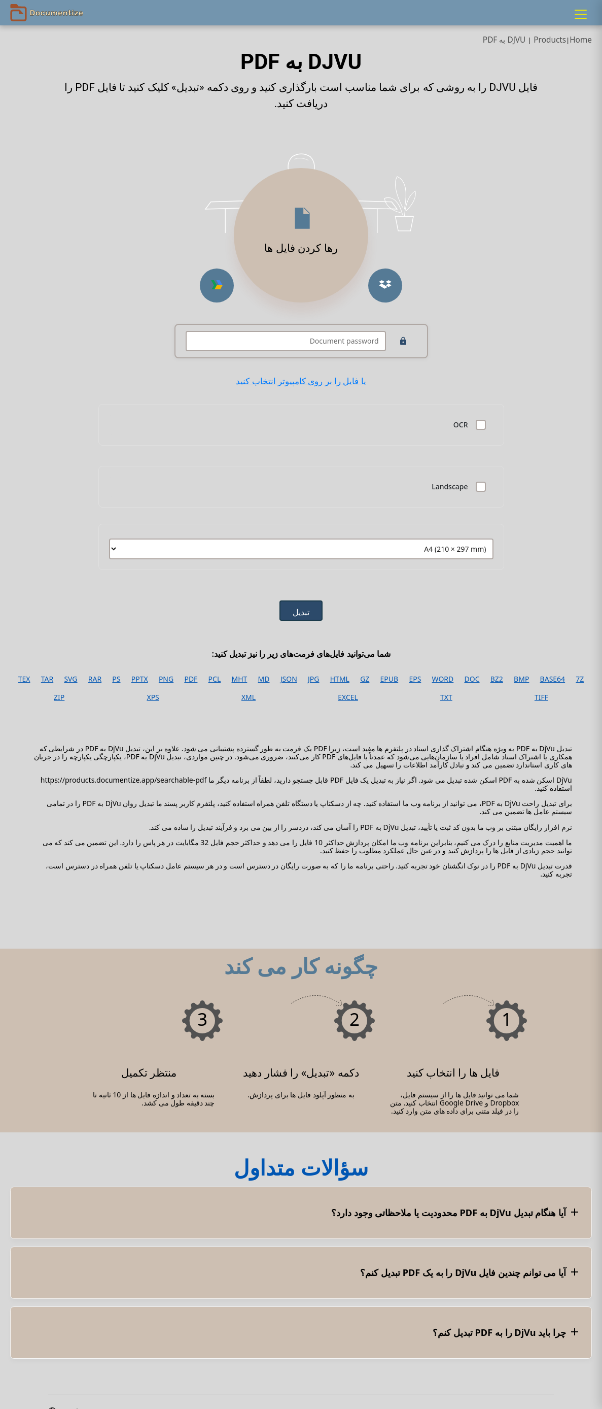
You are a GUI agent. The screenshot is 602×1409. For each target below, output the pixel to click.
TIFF (541, 697)
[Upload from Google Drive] (217, 286)
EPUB (389, 679)
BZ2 (496, 679)
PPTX (139, 679)
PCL (214, 679)
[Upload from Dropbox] (385, 286)
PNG (166, 679)
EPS (415, 679)
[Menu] (581, 14)
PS (116, 679)
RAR (94, 679)
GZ (364, 679)
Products (550, 40)
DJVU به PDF (504, 40)
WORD (443, 679)
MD (264, 679)
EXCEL (348, 697)
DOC (472, 679)
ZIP (59, 697)
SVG (70, 679)
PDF (190, 679)
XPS (153, 697)
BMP (521, 679)
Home (581, 40)
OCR (460, 425)
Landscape (450, 487)
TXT (446, 697)
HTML (339, 679)
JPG (313, 679)
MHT (239, 679)
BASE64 (552, 679)
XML (248, 697)
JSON (288, 679)
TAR (47, 679)
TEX (24, 679)
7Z (580, 679)
